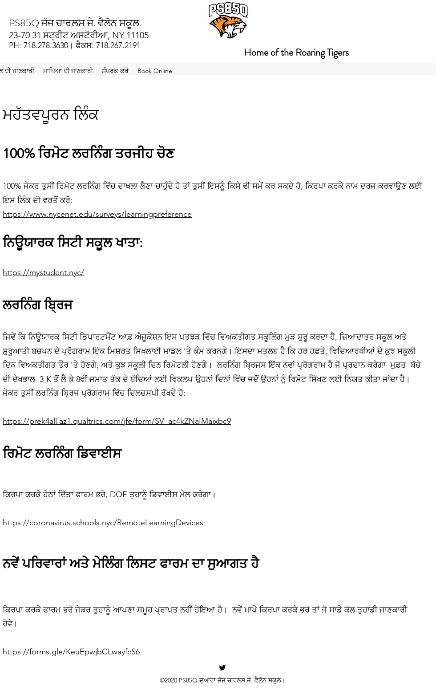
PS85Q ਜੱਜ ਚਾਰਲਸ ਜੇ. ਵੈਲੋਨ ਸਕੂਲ (74, 23)
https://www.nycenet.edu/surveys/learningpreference (97, 214)
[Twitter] (222, 667)
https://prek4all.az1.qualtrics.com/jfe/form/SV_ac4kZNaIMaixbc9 (117, 421)
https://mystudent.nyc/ (43, 272)
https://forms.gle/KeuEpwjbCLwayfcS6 (71, 652)
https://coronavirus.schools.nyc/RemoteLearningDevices (103, 523)
